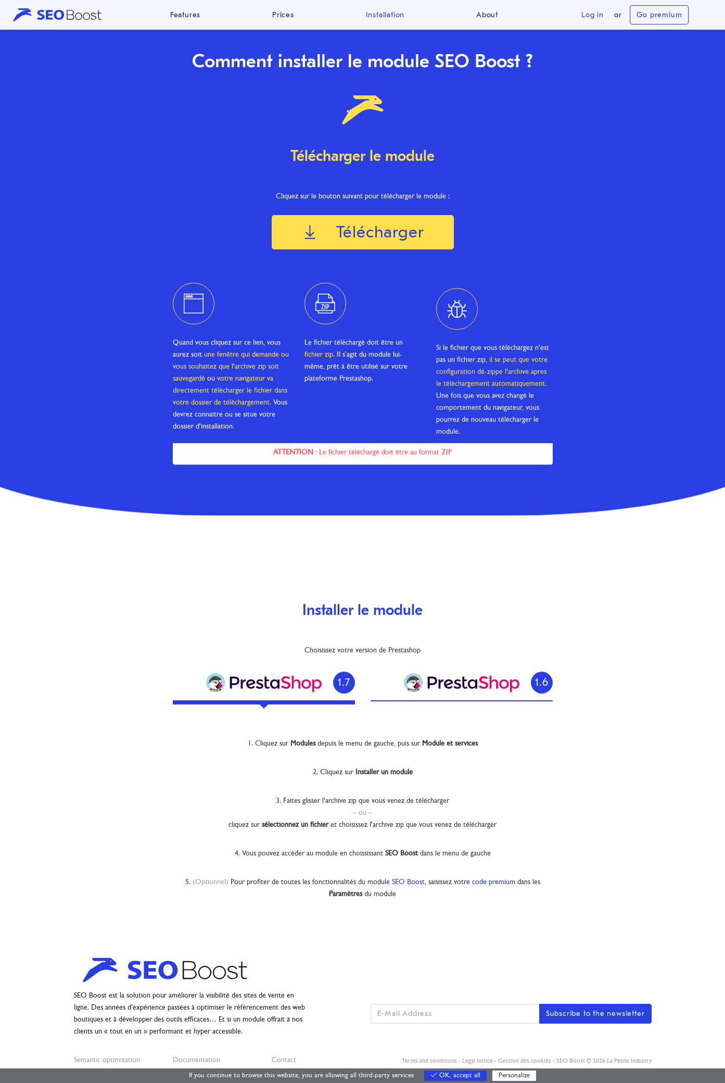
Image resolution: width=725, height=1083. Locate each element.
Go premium (659, 14)
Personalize (514, 1075)
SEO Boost (408, 882)
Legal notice (477, 1061)
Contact (284, 1060)
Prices (283, 14)
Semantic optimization (107, 1060)
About (487, 14)
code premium (493, 882)
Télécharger (362, 232)
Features (185, 14)
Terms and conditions (429, 1061)
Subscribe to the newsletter (595, 1013)
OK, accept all (455, 1075)
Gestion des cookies (524, 1061)
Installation (385, 14)
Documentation (196, 1060)
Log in (592, 14)
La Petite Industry (629, 1061)
